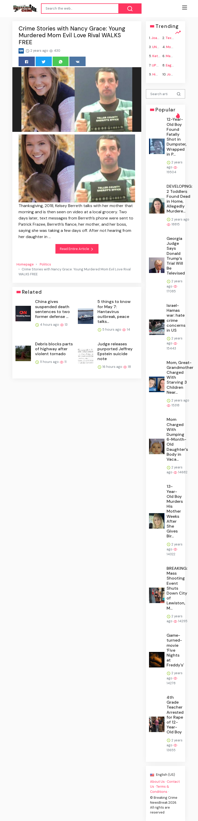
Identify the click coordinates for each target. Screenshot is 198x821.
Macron (172, 56)
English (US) (162, 774)
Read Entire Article (77, 249)
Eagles (171, 65)
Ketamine (160, 56)
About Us (157, 781)
